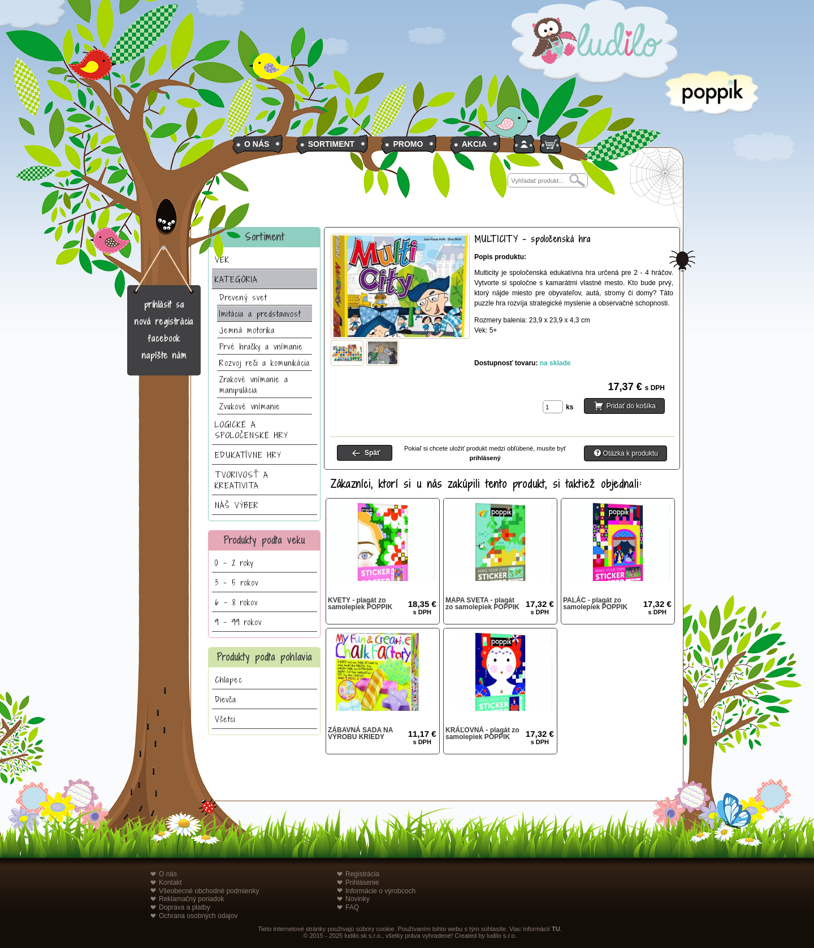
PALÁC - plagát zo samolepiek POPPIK (595, 603)
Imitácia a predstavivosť (260, 313)
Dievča (225, 699)
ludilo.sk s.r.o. (363, 935)
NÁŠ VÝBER (237, 505)
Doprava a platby (184, 907)
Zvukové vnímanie (249, 406)
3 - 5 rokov (236, 582)
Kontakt (170, 882)
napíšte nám (164, 355)
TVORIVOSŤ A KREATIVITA (242, 480)
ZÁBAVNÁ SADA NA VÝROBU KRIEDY (360, 733)
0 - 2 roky (234, 562)
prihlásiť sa (164, 305)
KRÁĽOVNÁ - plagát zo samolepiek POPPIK (482, 733)
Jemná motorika (247, 330)
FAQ (352, 907)
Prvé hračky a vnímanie (261, 346)
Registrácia (362, 874)
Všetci (225, 719)
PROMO (408, 143)
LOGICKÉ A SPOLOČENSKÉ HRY (251, 429)
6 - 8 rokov (236, 602)
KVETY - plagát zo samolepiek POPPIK (360, 603)
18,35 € (422, 607)
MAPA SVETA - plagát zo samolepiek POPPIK (482, 603)
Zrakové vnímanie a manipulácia (253, 384)
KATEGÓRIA (236, 279)
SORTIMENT (331, 143)
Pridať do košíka (631, 406)
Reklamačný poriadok (191, 899)
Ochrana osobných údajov (198, 916)
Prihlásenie (362, 882)
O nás (168, 874)
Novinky (357, 899)
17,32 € (540, 607)
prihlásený (484, 458)
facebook (164, 338)
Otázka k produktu (630, 453)
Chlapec (229, 679)
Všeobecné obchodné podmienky (209, 891)
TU (556, 928)
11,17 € (422, 737)
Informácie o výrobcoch (380, 891)
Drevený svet (243, 297)
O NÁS (256, 143)
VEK (222, 259)
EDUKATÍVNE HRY (248, 454)
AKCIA (474, 143)
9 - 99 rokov (238, 622)
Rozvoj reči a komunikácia (264, 362)
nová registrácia (164, 321)
